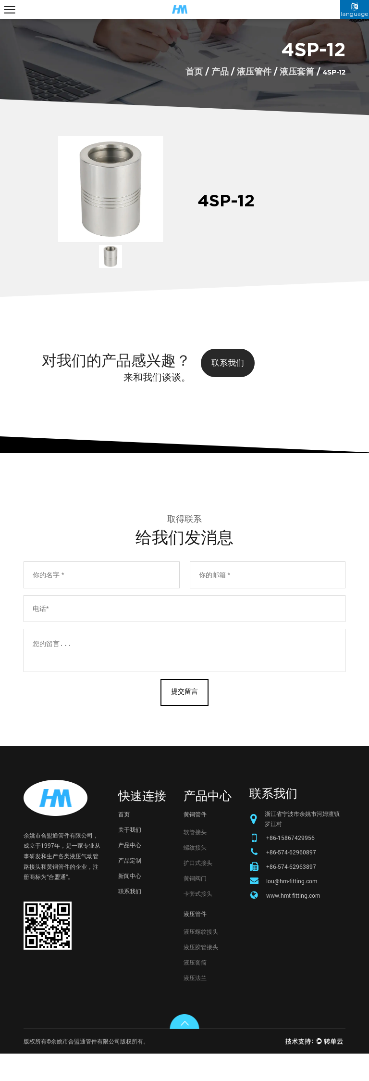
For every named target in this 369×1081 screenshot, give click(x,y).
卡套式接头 (198, 921)
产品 (220, 71)
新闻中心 (129, 903)
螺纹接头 (195, 874)
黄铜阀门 (195, 905)
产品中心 (129, 872)
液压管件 (254, 71)
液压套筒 (297, 71)
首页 (194, 71)
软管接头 (195, 859)
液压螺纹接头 (201, 959)
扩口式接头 (198, 890)
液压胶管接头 (201, 974)
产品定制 (129, 887)
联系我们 (230, 363)
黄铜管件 (195, 841)
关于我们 (129, 857)
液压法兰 (195, 1005)
